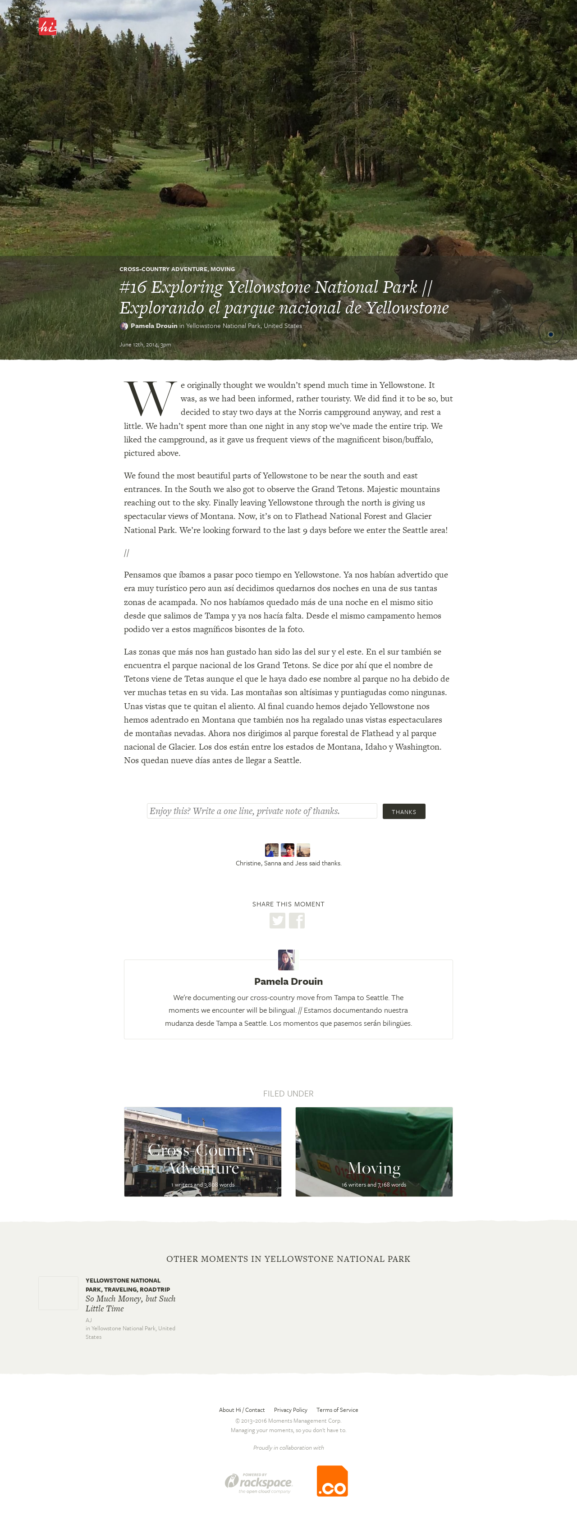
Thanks (404, 811)
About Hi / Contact (242, 1409)
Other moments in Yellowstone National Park (288, 1259)
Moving (223, 268)
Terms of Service (337, 1409)
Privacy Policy (290, 1409)
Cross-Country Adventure (163, 268)
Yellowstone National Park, (244, 325)
